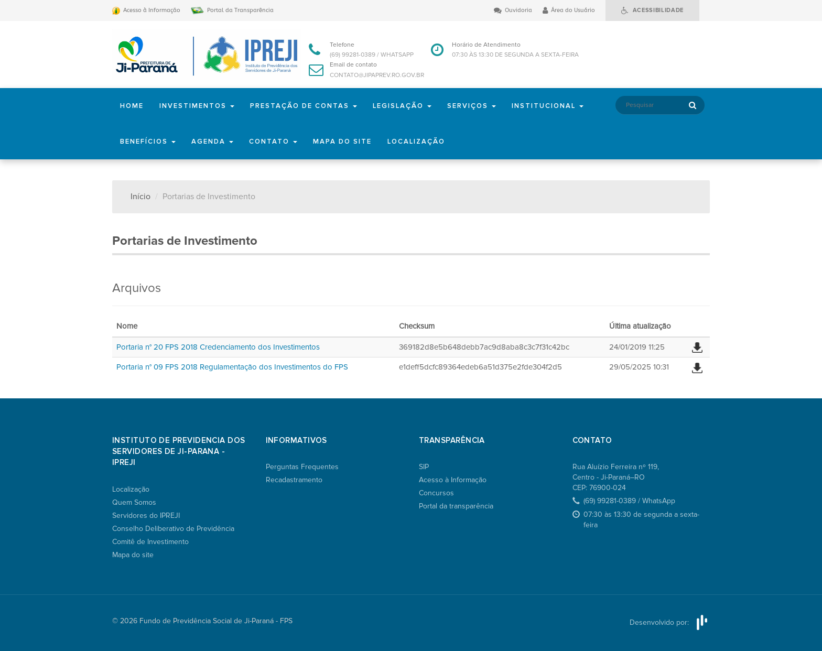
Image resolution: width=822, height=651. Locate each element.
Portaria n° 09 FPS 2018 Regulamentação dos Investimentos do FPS (232, 367)
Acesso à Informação (452, 479)
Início (140, 196)
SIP (424, 466)
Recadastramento (294, 479)
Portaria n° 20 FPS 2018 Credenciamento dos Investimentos (218, 347)
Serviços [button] (471, 106)
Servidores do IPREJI (146, 515)
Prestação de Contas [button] (303, 106)
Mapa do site (342, 141)
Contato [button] (273, 141)
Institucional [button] (547, 106)
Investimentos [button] (196, 106)
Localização (416, 141)
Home (132, 106)
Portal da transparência (456, 506)
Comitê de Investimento (150, 541)
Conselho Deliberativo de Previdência (173, 528)
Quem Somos (134, 502)
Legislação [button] (402, 106)
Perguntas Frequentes (302, 466)
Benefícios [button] (148, 141)
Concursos (436, 493)
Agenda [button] (212, 141)
